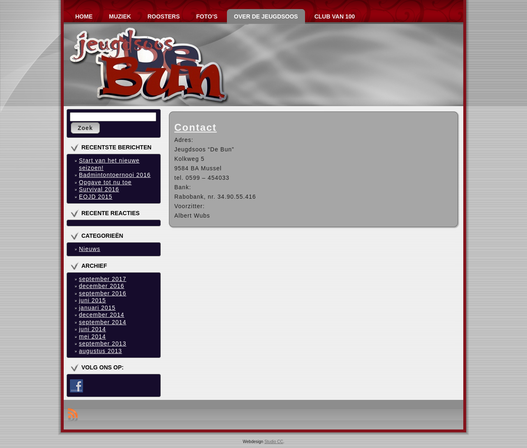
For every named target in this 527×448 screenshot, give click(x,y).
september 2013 (102, 343)
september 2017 (102, 279)
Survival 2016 (99, 189)
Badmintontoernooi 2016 (115, 175)
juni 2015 (92, 300)
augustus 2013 (100, 351)
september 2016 (102, 293)
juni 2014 (92, 329)
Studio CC (273, 441)
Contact (195, 127)
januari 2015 (97, 307)
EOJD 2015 (95, 196)
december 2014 (101, 314)
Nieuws (89, 249)
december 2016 (101, 286)
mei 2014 (92, 336)
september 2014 (102, 322)
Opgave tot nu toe (105, 182)
